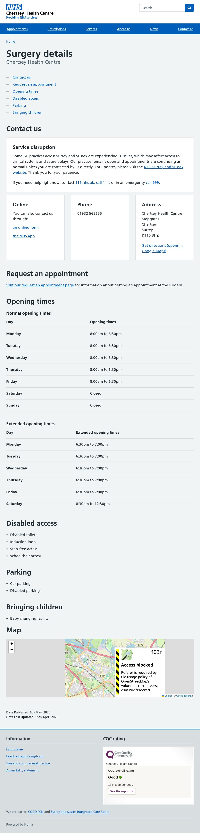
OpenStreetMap (184, 695)
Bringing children (27, 112)
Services (91, 29)
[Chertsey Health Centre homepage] (30, 12)
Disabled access (25, 98)
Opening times (25, 91)
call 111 (102, 182)
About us (123, 29)
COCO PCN (36, 812)
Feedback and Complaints (25, 756)
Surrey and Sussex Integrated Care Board (80, 812)
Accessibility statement (22, 770)
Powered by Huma (19, 824)
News (154, 29)
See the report (120, 791)
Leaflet (167, 695)
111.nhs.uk (84, 182)
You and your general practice (28, 763)
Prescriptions (57, 29)
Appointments (17, 29)
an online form (26, 227)
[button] (11, 644)
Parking (19, 105)
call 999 (152, 182)
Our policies (14, 749)
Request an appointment (34, 84)
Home (10, 41)
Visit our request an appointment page (40, 285)
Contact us (185, 29)
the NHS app (24, 236)
